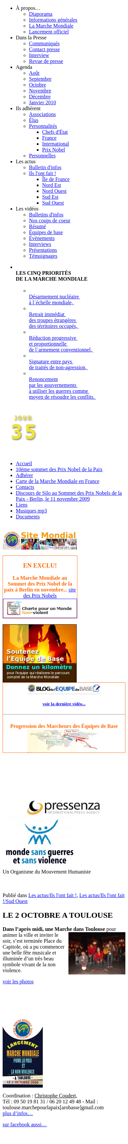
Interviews (40, 244)
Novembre (40, 90)
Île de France (56, 179)
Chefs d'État (55, 132)
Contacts (25, 487)
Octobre (37, 85)
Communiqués (44, 43)
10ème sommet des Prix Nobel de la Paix (59, 469)
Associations (42, 114)
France (49, 138)
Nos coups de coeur (49, 220)
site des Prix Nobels (49, 592)
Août (34, 73)
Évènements (42, 238)
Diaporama (40, 14)
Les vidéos (27, 208)
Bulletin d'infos (45, 167)
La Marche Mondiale (51, 26)
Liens (22, 505)
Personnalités (43, 126)
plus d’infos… (18, 1113)
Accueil (24, 463)
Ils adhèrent (28, 108)
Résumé (37, 226)
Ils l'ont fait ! (42, 173)
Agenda (24, 67)
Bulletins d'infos (46, 214)
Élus (33, 120)
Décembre (40, 96)
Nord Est (51, 185)
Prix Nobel (53, 149)
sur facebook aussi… (25, 1124)
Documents (28, 516)
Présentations (43, 250)
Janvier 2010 (42, 102)
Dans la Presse (31, 37)
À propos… (28, 8)
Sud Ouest (53, 203)
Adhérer (24, 475)
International (55, 144)
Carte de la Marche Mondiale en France (57, 481)
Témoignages (43, 256)
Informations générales (53, 20)
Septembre (40, 79)
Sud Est (50, 197)
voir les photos (18, 981)
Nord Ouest (54, 191)
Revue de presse (46, 61)
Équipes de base (46, 232)
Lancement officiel (49, 31)
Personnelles (42, 155)
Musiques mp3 (31, 510)
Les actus (26, 161)
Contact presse (44, 49)
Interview (39, 55)
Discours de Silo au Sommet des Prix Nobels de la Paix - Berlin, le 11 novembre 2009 (69, 496)
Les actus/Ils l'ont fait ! (52, 895)
